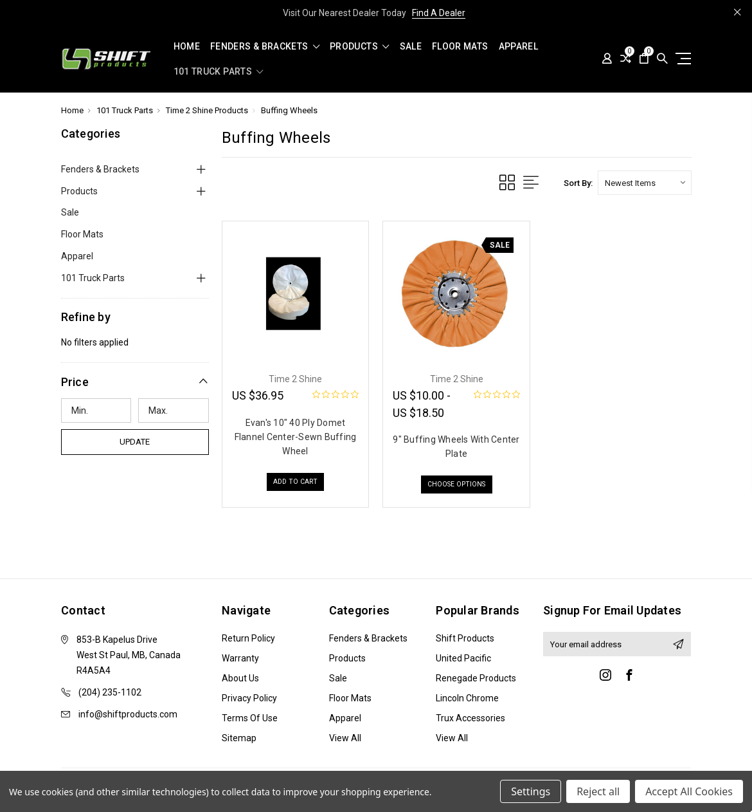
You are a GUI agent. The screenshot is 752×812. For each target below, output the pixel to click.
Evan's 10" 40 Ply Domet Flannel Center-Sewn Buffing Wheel (296, 437)
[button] (135, 382)
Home (187, 46)
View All (345, 738)
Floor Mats (460, 46)
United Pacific (463, 658)
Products (359, 46)
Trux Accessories (470, 718)
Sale (411, 46)
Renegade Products (476, 678)
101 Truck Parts (219, 72)
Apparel (518, 46)
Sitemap (239, 738)
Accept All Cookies (689, 791)
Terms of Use (250, 718)
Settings (530, 791)
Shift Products (465, 638)
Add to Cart (295, 483)
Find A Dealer (438, 13)
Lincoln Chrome (467, 698)
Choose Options (456, 486)
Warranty (240, 658)
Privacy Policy (249, 698)
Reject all (598, 791)
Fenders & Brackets (264, 46)
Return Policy (248, 638)
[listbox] (645, 183)
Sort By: (578, 183)
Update (135, 442)
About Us (240, 678)
